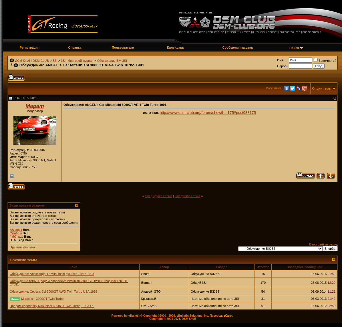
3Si (55, 60)
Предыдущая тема (158, 196)
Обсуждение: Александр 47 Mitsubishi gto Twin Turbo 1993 (52, 274)
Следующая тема (187, 196)
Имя (280, 60)
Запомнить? (325, 60)
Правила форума (22, 247)
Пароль (282, 66)
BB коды (16, 229)
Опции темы (321, 88)
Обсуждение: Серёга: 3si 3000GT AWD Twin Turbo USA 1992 (53, 291)
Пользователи (123, 47)
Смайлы (16, 233)
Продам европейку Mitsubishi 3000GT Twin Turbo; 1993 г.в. (52, 306)
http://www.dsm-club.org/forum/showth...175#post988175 (208, 112)
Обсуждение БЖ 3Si (112, 60)
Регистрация (29, 47)
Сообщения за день (237, 47)
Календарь (175, 47)
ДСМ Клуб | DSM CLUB (32, 60)
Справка (74, 47)
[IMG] (13, 236)
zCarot (228, 315)
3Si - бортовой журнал (77, 60)
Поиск (294, 47)
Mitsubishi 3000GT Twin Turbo (42, 298)
